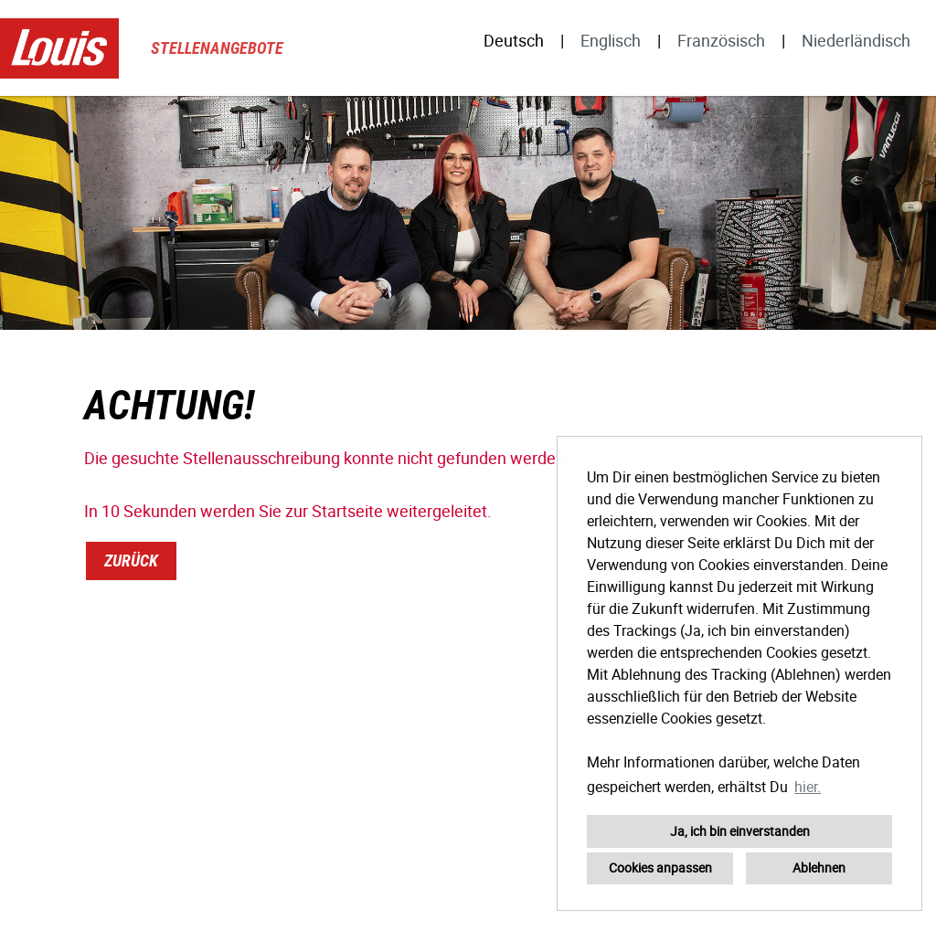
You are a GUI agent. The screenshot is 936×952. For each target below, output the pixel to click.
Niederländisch (856, 40)
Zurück (131, 560)
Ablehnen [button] (819, 867)
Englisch (610, 40)
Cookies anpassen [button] (660, 867)
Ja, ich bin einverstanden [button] (740, 831)
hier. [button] (807, 787)
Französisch (721, 40)
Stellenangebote (217, 48)
